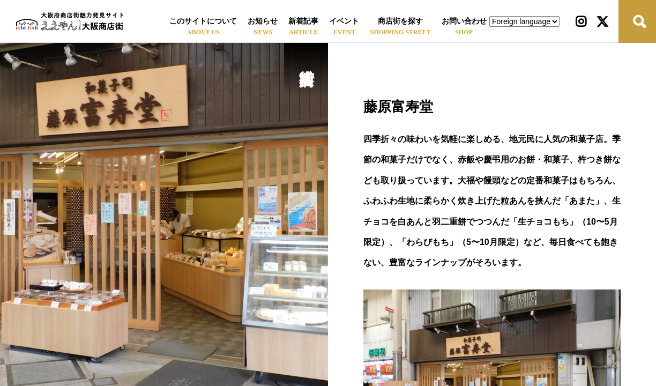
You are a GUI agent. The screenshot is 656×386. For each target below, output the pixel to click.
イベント (344, 21)
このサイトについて (203, 21)
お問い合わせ (464, 21)
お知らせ (263, 21)
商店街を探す (400, 21)
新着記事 (303, 21)
